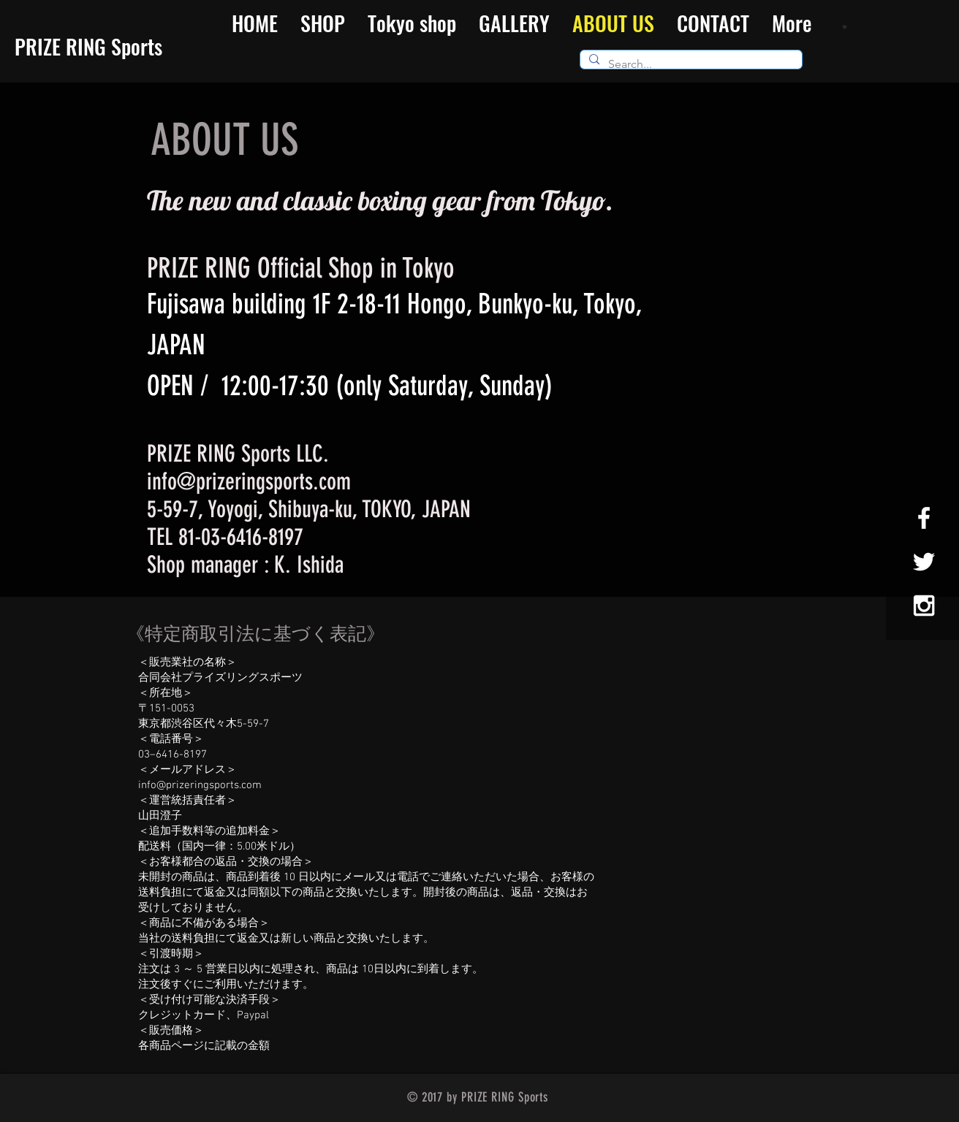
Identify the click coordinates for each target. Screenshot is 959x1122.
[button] (846, 26)
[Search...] (689, 64)
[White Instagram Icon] (924, 605)
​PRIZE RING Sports (88, 46)
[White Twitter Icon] (924, 561)
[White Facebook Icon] (924, 518)
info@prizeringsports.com (249, 481)
